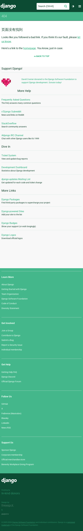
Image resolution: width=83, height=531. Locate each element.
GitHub (4, 404)
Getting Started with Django (14, 289)
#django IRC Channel (12, 135)
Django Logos (8, 235)
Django (8, 6)
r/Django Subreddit (11, 111)
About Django (7, 284)
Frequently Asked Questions (15, 99)
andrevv (8, 514)
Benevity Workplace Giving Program (17, 464)
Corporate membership (11, 455)
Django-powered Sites (12, 211)
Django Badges (9, 223)
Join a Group (7, 330)
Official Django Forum (11, 381)
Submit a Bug (7, 340)
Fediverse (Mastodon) (11, 413)
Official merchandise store (13, 459)
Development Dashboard (14, 167)
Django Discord (8, 377)
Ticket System (8, 155)
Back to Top (41, 56)
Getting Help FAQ (9, 372)
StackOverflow (8, 123)
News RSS (6, 428)
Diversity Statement (10, 308)
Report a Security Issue (11, 345)
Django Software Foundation (14, 299)
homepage (29, 48)
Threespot (8, 505)
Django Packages (10, 199)
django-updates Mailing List (15, 179)
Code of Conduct (9, 303)
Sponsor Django (8, 450)
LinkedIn (5, 423)
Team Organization (10, 294)
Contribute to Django (10, 335)
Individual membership (11, 349)
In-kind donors (10, 493)
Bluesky (4, 418)
